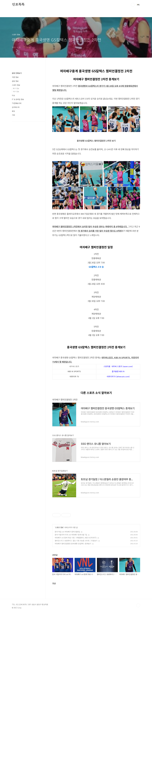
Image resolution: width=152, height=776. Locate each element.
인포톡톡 (18, 4)
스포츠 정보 (59, 653)
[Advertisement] (96, 368)
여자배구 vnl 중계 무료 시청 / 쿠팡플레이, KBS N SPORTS (76, 664)
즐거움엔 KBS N (118, 404)
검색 (133, 5)
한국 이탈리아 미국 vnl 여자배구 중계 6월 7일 (71, 661)
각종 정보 (15, 77)
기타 (13, 115)
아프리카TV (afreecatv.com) (118, 410)
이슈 (13, 95)
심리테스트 (16, 107)
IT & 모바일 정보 (18, 99)
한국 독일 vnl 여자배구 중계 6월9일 (67, 658)
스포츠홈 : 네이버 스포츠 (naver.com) (118, 399)
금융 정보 (15, 81)
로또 (13, 111)
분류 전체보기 (17, 73)
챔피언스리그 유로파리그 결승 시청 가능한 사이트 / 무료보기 (76, 667)
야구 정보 (16, 91)
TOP (138, 768)
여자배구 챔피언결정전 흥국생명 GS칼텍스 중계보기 (73, 669)
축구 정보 (16, 88)
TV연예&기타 (16, 103)
